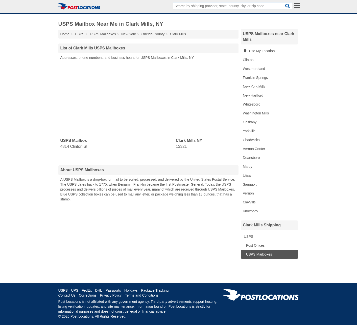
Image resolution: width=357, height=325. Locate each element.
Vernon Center (254, 149)
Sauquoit (250, 184)
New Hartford (253, 95)
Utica (247, 175)
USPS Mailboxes (258, 254)
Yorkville (249, 131)
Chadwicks (251, 140)
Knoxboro (250, 211)
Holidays (131, 290)
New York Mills (254, 86)
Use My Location (259, 51)
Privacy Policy (110, 295)
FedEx (87, 290)
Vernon (248, 193)
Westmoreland (254, 69)
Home (65, 34)
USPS (248, 236)
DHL (98, 290)
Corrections (88, 295)
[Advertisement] (148, 99)
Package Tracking (154, 290)
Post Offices (255, 245)
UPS (74, 290)
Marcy (247, 167)
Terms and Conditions (141, 295)
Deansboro (251, 158)
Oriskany (250, 122)
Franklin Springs (255, 78)
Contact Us (66, 295)
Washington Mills (256, 113)
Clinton (248, 60)
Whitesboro (252, 104)
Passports (113, 290)
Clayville (249, 202)
